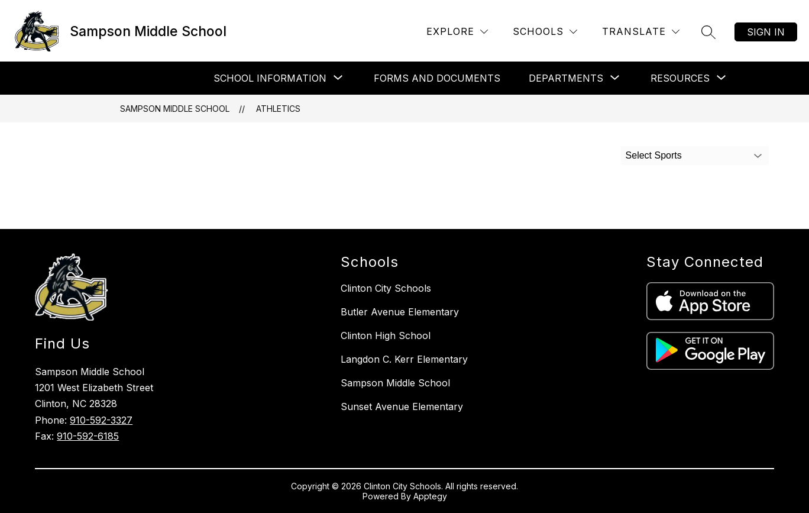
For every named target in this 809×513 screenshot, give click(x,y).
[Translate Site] (640, 31)
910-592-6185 (88, 436)
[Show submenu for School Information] (269, 78)
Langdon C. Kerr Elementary (404, 359)
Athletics (278, 109)
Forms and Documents (437, 78)
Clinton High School (386, 335)
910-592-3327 (101, 420)
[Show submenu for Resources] (680, 78)
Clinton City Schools (386, 288)
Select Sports (654, 155)
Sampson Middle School (174, 109)
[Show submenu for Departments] (566, 78)
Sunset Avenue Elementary (402, 406)
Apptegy (430, 496)
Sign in (766, 32)
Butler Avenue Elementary (400, 312)
